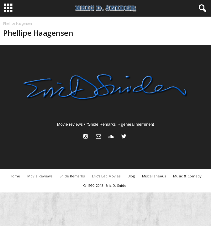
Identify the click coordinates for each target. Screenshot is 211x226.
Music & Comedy (187, 176)
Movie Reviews (39, 176)
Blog (131, 176)
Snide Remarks (72, 176)
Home (15, 176)
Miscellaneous (154, 176)
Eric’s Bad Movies (106, 176)
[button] (201, 8)
